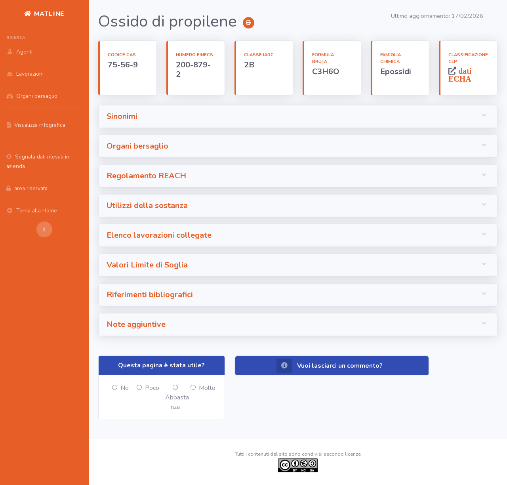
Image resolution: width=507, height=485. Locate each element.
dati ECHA (459, 75)
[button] (298, 116)
